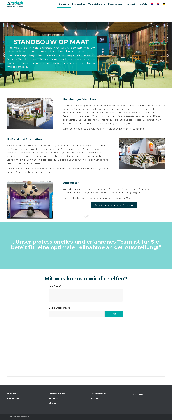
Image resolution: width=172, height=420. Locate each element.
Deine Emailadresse (60, 308)
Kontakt (95, 398)
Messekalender (98, 393)
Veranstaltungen (57, 393)
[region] (86, 55)
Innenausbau (13, 398)
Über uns (53, 403)
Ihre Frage (55, 286)
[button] (4, 55)
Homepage (12, 393)
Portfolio (53, 398)
